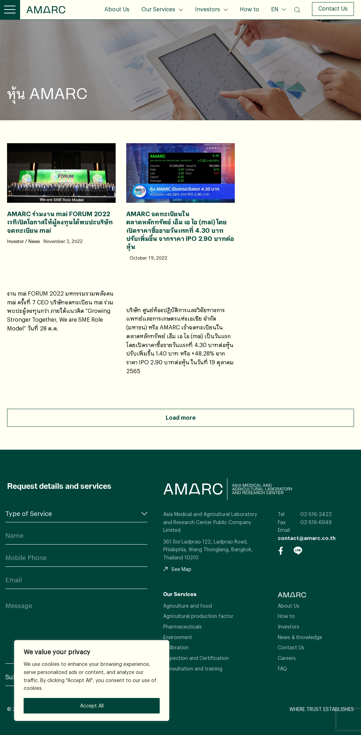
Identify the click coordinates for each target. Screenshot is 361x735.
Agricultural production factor (198, 616)
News (34, 241)
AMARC (45, 10)
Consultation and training (192, 668)
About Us (116, 9)
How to (249, 9)
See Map (177, 569)
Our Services (158, 9)
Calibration (176, 647)
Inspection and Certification (196, 658)
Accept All (92, 705)
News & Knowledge (300, 637)
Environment (177, 637)
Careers (287, 658)
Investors (207, 9)
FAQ (282, 668)
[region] (91, 680)
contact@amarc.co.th (307, 538)
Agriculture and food (187, 605)
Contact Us (333, 8)
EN (275, 9)
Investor (15, 241)
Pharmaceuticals (182, 626)
